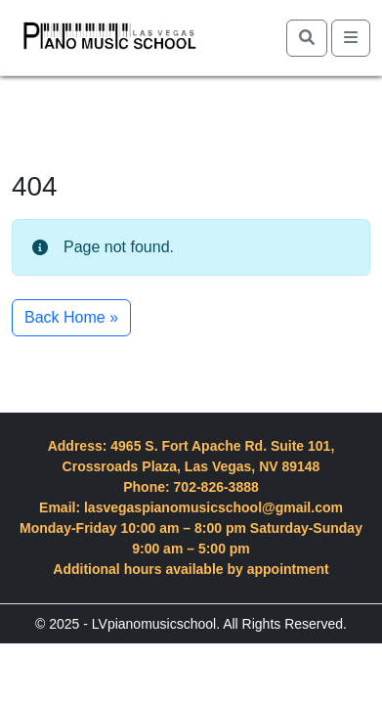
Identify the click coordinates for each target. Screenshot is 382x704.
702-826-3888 (216, 487)
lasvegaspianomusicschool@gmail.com (213, 507)
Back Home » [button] (71, 317)
